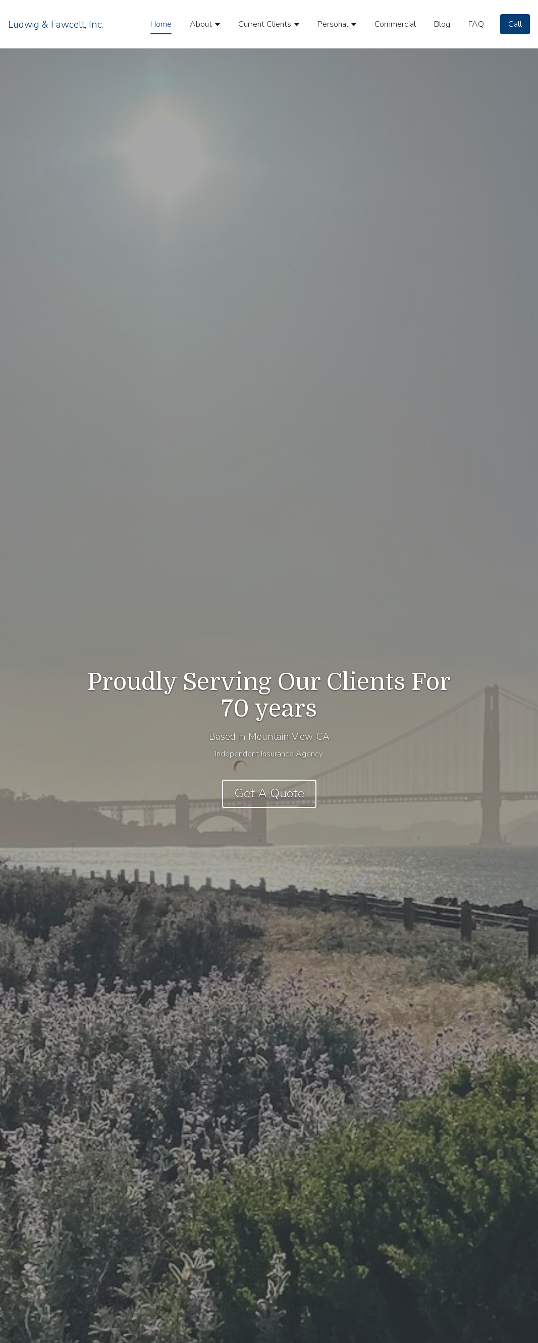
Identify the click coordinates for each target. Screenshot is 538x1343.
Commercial (395, 24)
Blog (442, 24)
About (201, 24)
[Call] (515, 24)
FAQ (476, 24)
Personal (332, 24)
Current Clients (264, 24)
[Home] (55, 24)
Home (161, 24)
